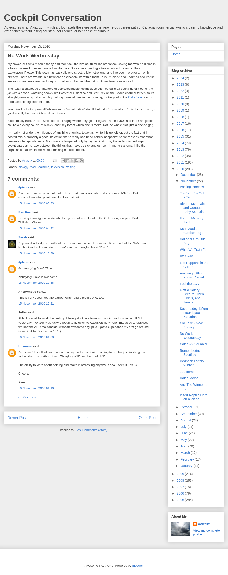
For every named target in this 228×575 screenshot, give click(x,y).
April (184, 446)
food (33, 167)
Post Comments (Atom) (91, 430)
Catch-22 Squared (193, 344)
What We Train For (194, 250)
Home (83, 418)
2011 (181, 162)
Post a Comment (25, 397)
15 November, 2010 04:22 (36, 228)
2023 (181, 84)
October (186, 407)
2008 (181, 480)
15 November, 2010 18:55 (36, 282)
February (187, 459)
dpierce (23, 187)
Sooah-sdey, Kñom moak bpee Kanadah (194, 313)
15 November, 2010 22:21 (36, 303)
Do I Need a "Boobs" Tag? (191, 231)
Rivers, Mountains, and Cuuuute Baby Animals (193, 208)
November (188, 181)
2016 (181, 130)
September (189, 414)
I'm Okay (186, 256)
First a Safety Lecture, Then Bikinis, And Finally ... (192, 296)
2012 (181, 156)
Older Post (147, 418)
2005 (181, 500)
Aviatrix (204, 524)
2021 (181, 97)
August (186, 420)
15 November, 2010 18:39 (36, 253)
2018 (181, 117)
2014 (181, 143)
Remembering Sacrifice (190, 353)
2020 (181, 104)
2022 (181, 91)
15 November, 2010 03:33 (36, 203)
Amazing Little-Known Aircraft (192, 275)
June (184, 433)
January (186, 466)
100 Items (187, 372)
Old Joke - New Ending (191, 325)
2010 (181, 169)
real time (43, 167)
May (184, 440)
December (188, 175)
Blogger (137, 565)
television (57, 167)
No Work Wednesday (190, 336)
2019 (181, 110)
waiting (70, 167)
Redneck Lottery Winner (192, 363)
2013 (181, 149)
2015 (181, 136)
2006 (181, 493)
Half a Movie (189, 378)
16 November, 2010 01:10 (36, 388)
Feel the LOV (190, 284)
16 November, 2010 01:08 (36, 337)
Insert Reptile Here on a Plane (194, 397)
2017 (181, 123)
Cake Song (135, 97)
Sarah (22, 237)
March (185, 453)
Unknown (25, 346)
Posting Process (192, 187)
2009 (181, 474)
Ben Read (25, 212)
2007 (181, 487)
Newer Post (17, 418)
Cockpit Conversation (53, 17)
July (183, 427)
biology (23, 167)
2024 (181, 78)
